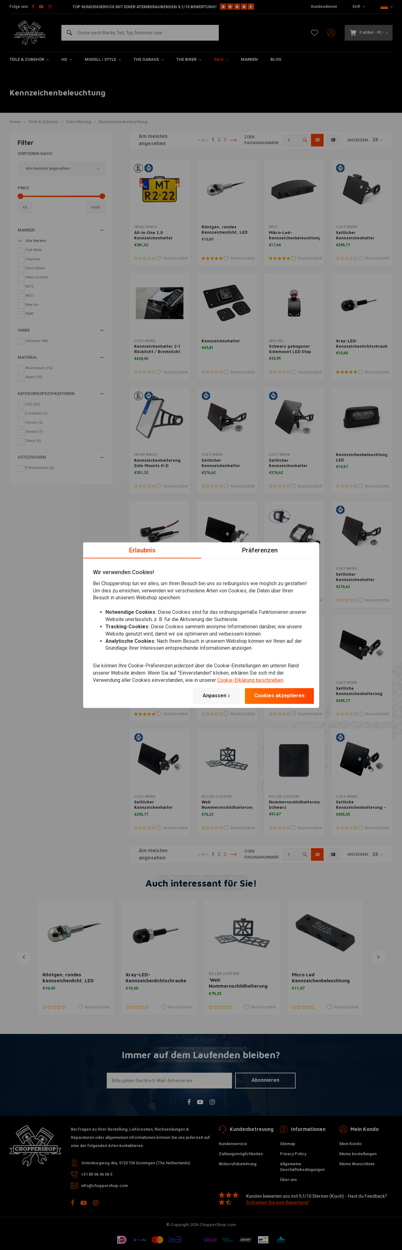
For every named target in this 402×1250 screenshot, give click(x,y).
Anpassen (216, 696)
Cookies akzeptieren (279, 696)
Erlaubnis (142, 550)
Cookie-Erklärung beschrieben (250, 680)
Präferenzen (260, 550)
